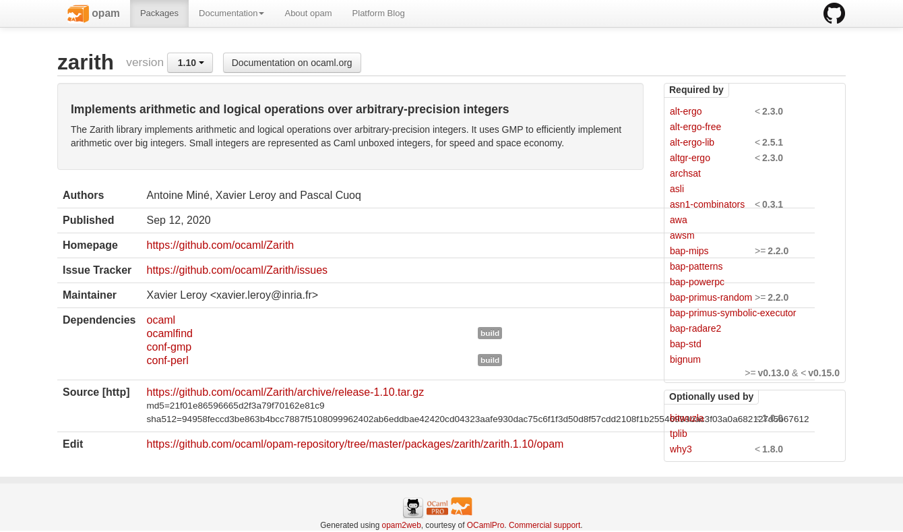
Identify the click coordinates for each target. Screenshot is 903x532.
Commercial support (544, 525)
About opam (308, 13)
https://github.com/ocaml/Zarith (220, 245)
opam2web (401, 525)
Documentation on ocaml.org (292, 62)
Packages (159, 13)
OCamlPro (486, 525)
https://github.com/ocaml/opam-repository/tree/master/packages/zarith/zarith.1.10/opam (354, 444)
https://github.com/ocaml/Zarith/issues (237, 270)
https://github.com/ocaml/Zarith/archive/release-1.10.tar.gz (285, 392)
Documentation (231, 13)
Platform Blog (378, 13)
